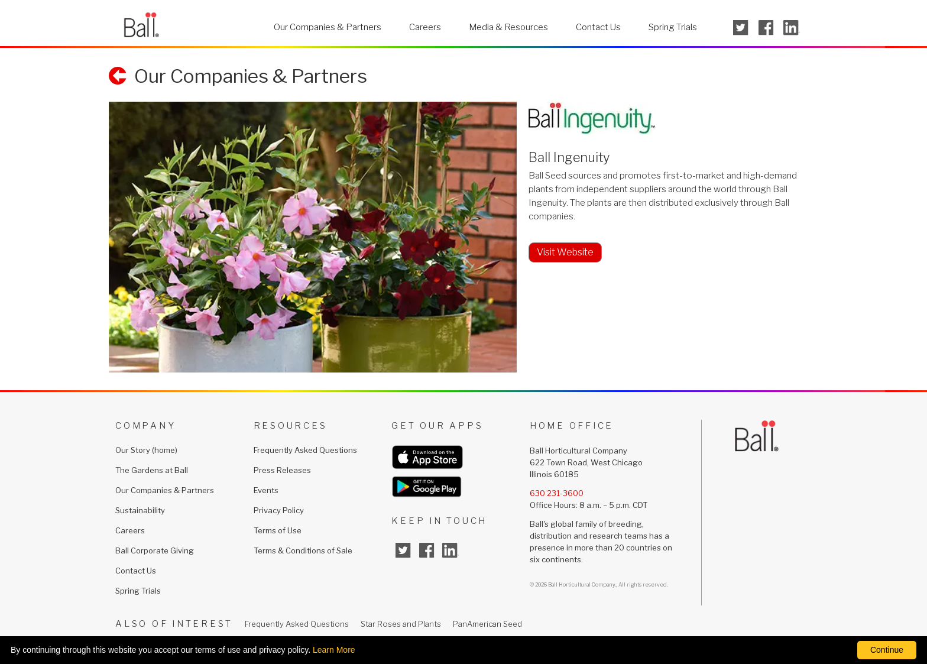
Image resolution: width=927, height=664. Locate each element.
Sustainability (140, 510)
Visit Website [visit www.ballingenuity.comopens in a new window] (565, 252)
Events (266, 490)
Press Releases (282, 470)
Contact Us (598, 27)
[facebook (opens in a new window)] (427, 550)
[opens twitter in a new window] (741, 27)
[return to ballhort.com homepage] (141, 23)
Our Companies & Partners (327, 27)
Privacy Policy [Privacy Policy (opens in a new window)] (279, 510)
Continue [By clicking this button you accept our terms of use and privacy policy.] (886, 650)
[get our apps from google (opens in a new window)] (460, 486)
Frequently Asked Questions (305, 450)
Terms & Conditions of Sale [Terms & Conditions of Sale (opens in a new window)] (303, 550)
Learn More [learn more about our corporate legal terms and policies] (334, 650)
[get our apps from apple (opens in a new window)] (460, 457)
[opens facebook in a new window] (766, 27)
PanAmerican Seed (487, 624)
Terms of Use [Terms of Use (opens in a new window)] (278, 530)
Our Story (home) (146, 450)
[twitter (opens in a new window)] (403, 550)
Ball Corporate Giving (154, 550)
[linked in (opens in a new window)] (450, 550)
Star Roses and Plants (401, 624)
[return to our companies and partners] (238, 77)
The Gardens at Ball (151, 470)
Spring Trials (673, 27)
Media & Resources (508, 27)
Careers (425, 27)
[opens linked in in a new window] (791, 27)
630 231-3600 (557, 493)
